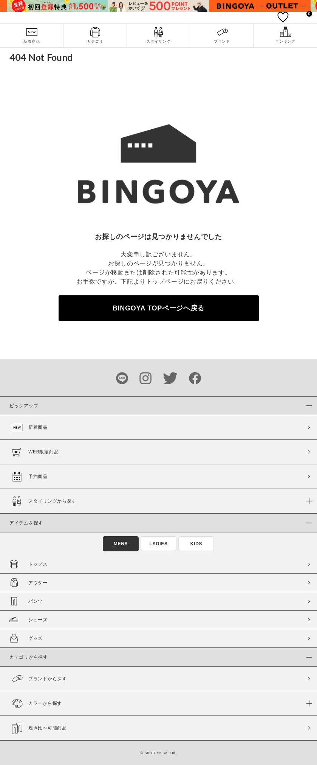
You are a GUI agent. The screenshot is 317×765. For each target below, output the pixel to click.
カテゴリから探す (28, 657)
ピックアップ (23, 405)
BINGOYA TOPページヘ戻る (158, 308)
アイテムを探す (26, 523)
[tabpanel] (57, 6)
